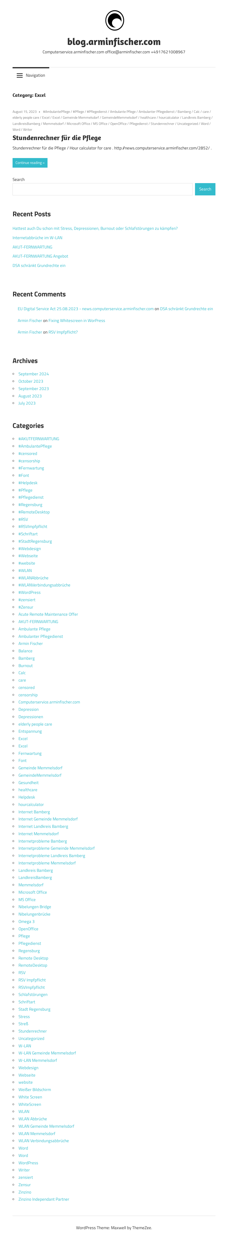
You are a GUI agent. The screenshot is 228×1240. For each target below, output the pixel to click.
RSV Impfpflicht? (63, 332)
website (25, 1082)
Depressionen (30, 717)
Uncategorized (187, 123)
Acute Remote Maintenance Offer (48, 614)
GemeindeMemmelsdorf (119, 117)
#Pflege (78, 111)
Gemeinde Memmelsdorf (81, 117)
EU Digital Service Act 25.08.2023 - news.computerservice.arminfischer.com (86, 309)
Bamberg (184, 111)
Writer (27, 129)
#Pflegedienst (97, 111)
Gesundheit (28, 782)
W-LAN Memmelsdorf (37, 1060)
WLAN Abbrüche (32, 1119)
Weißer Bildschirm (34, 1089)
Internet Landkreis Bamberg (43, 826)
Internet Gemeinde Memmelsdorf (48, 819)
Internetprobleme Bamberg (42, 841)
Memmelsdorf (53, 123)
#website (26, 563)
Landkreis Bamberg (196, 117)
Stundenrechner (162, 123)
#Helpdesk (27, 483)
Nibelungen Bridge (34, 907)
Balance (25, 651)
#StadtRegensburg (35, 541)
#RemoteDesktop (34, 512)
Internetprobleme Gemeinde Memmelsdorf (56, 848)
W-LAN (24, 1046)
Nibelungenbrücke (34, 914)
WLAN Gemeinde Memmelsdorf (46, 1126)
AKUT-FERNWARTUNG (32, 247)
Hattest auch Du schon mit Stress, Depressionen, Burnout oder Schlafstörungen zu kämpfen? (95, 228)
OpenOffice (118, 123)
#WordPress (29, 592)
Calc (197, 111)
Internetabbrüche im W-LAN (37, 237)
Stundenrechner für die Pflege (57, 137)
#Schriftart (28, 534)
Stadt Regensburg (34, 1009)
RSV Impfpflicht (32, 980)
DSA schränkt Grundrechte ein (39, 265)
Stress (24, 1016)
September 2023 (33, 388)
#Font (23, 475)
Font (22, 760)
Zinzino (24, 1192)
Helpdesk (26, 797)
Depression (28, 709)
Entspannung (30, 731)
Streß (23, 1024)
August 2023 (30, 396)
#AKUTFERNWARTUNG (38, 439)
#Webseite (28, 556)
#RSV (23, 519)
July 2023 (27, 403)
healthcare (148, 117)
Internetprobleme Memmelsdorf (47, 863)
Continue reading (29, 162)
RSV (22, 972)
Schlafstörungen (33, 994)
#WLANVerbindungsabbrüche (44, 585)
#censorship (29, 461)
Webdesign (28, 1068)
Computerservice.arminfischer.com (49, 702)
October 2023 (30, 381)
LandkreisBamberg (26, 123)
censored (26, 687)
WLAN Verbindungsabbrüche (43, 1141)
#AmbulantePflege (56, 111)
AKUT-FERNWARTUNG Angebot (40, 256)
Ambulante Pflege (123, 111)
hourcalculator (169, 117)
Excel (45, 117)
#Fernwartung (31, 468)
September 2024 (33, 374)
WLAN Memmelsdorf (36, 1133)
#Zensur (25, 607)
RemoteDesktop (32, 965)
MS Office (100, 123)
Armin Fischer (30, 320)
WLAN (23, 1111)
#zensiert (26, 600)
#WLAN (25, 570)
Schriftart (26, 1002)
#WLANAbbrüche (33, 578)
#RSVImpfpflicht (32, 526)
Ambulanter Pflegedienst (157, 111)
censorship (28, 695)
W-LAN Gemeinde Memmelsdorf (47, 1053)
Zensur (24, 1185)
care (206, 111)
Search (19, 179)
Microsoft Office (78, 123)
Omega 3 (26, 921)
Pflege (24, 936)
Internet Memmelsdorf (38, 834)
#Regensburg (30, 504)
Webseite (26, 1075)
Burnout (25, 665)
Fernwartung (30, 753)
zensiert (25, 1177)
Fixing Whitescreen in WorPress (77, 320)
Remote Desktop (33, 958)
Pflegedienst (139, 123)
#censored (27, 453)
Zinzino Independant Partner (43, 1199)
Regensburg (29, 951)
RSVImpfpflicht (31, 987)
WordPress (28, 1163)
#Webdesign (29, 548)
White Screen (30, 1097)
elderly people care (26, 117)
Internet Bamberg (34, 812)
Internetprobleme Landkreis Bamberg (51, 855)
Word (205, 123)
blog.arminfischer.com (114, 41)
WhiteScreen (29, 1104)
